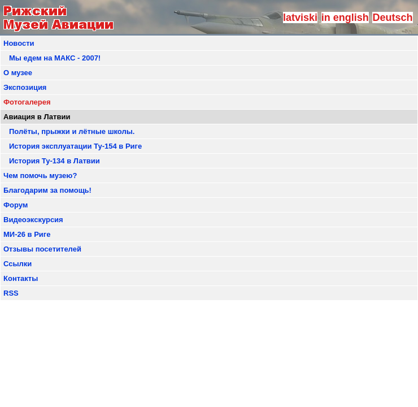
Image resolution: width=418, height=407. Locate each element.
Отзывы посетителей (42, 249)
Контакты (20, 278)
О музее (17, 72)
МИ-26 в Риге (26, 234)
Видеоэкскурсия (33, 219)
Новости (18, 43)
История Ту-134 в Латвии (54, 161)
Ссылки (17, 263)
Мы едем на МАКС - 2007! (55, 58)
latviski (300, 17)
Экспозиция (24, 87)
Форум (15, 205)
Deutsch (392, 17)
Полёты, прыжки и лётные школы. (71, 131)
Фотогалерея (27, 102)
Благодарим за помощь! (47, 190)
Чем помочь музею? (40, 175)
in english (345, 17)
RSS (11, 293)
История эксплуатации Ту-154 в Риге (75, 146)
